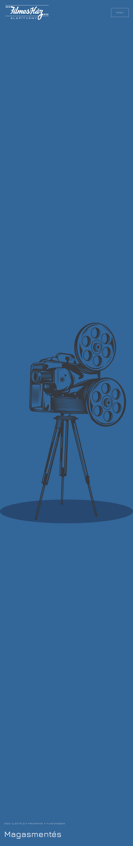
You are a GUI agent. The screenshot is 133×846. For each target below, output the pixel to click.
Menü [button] (119, 12)
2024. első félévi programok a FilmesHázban (34, 823)
